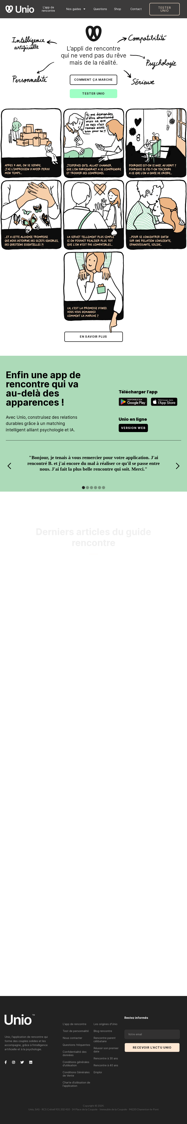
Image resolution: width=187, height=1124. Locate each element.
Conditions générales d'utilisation (76, 1063)
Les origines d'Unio (105, 1024)
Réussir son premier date (106, 1049)
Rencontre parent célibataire (105, 1039)
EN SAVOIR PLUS (93, 336)
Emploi (98, 1072)
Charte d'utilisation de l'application (76, 1084)
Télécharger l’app (138, 391)
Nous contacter (72, 1038)
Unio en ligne (133, 419)
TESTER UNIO (93, 93)
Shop (117, 9)
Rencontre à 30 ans (106, 1058)
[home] (19, 9)
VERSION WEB (133, 428)
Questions (100, 9)
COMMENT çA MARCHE (93, 79)
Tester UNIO (164, 9)
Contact (136, 9)
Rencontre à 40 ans (106, 1065)
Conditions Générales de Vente (76, 1073)
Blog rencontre (103, 1031)
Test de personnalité (76, 1031)
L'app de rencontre (48, 8)
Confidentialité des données (75, 1053)
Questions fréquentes (76, 1045)
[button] (76, 9)
